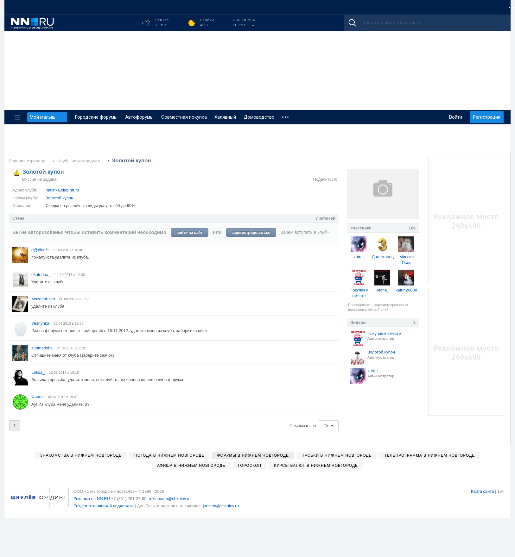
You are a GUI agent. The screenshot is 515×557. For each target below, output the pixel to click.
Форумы (21, 7)
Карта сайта (482, 491)
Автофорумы (139, 117)
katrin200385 (407, 290)
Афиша (125, 7)
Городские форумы (96, 117)
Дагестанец (383, 256)
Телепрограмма (333, 7)
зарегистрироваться (251, 232)
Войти (455, 117)
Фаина (38, 396)
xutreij (359, 256)
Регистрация (486, 117)
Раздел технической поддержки (103, 506)
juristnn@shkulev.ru (220, 506)
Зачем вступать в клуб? (305, 232)
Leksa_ (38, 372)
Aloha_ (382, 290)
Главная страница (27, 161)
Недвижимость (190, 7)
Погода (300, 7)
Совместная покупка (87, 7)
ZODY (495, 7)
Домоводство (259, 117)
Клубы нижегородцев (79, 161)
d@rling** (40, 249)
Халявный (225, 117)
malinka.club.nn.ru (62, 190)
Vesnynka (40, 323)
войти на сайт (189, 232)
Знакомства (153, 7)
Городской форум (377, 7)
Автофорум (450, 7)
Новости (47, 7)
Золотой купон (131, 161)
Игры (476, 7)
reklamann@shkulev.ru (169, 498)
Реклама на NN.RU (91, 498)
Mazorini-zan (43, 299)
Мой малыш (417, 7)
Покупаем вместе (384, 333)
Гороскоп (225, 7)
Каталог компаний (264, 7)
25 (329, 425)
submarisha (42, 348)
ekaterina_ (41, 274)
